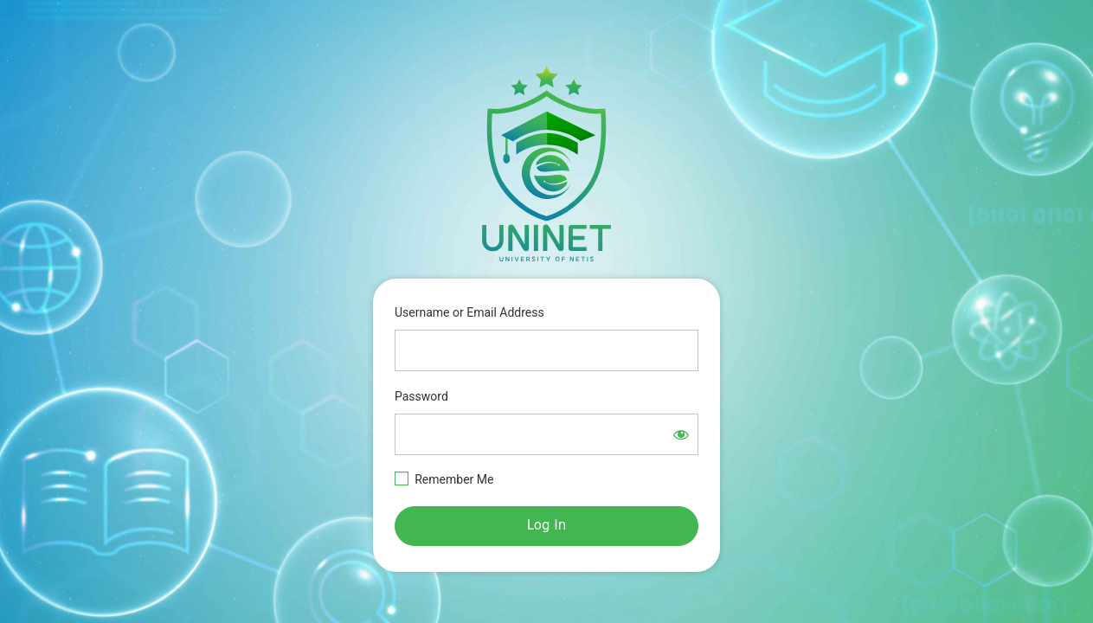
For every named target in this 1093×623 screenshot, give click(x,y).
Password (421, 396)
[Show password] (681, 434)
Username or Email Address (469, 312)
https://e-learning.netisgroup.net (547, 163)
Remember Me (454, 479)
